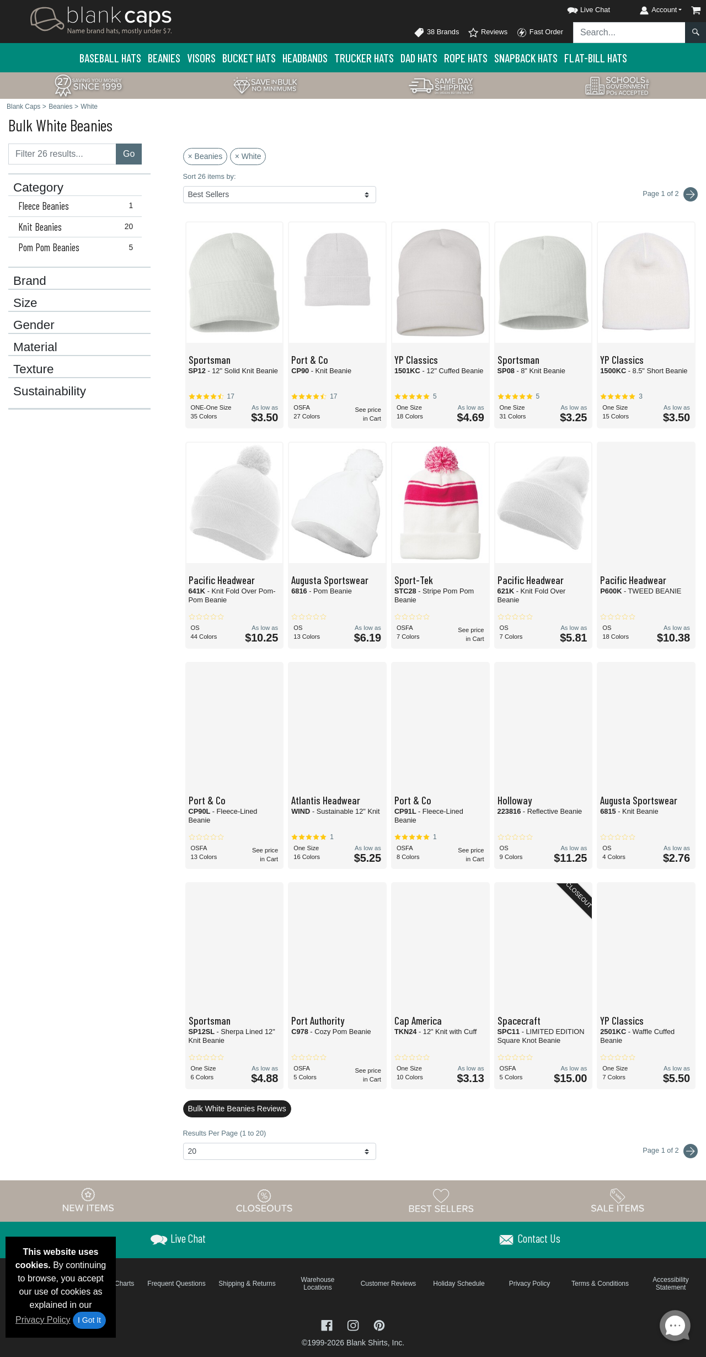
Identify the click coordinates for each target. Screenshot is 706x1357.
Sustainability (49, 391)
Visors (201, 58)
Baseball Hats (110, 58)
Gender (34, 325)
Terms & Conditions (600, 1283)
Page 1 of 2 (670, 1151)
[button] (578, 8)
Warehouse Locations (318, 1283)
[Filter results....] (62, 154)
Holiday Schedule (458, 1283)
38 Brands (436, 32)
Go (129, 153)
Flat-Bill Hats (595, 58)
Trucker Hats (364, 58)
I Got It (89, 1320)
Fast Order (539, 32)
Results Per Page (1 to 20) (224, 1133)
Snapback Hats (526, 58)
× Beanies (205, 156)
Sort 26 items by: (209, 176)
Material (35, 347)
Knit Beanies (78, 227)
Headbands (305, 58)
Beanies (164, 58)
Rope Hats (466, 58)
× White (248, 156)
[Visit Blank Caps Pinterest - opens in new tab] (379, 1324)
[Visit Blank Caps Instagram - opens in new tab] (354, 1324)
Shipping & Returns (246, 1283)
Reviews (487, 32)
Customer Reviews (388, 1283)
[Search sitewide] (629, 32)
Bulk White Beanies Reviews (237, 1108)
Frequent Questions (176, 1283)
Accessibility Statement (670, 1283)
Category (38, 188)
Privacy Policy (43, 1319)
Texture (33, 369)
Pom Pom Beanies (78, 247)
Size (25, 303)
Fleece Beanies (78, 206)
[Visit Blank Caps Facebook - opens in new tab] (328, 1324)
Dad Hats (418, 58)
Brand (29, 281)
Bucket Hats (249, 58)
